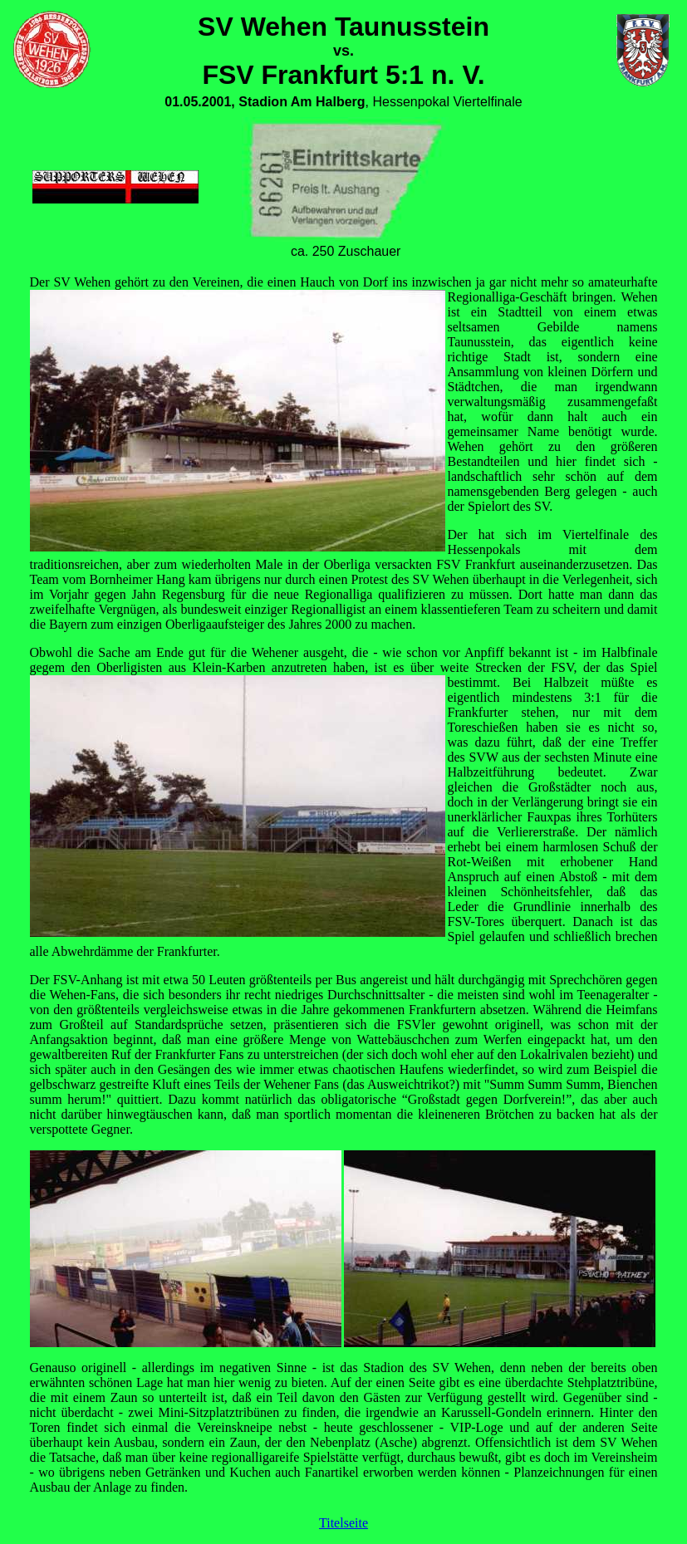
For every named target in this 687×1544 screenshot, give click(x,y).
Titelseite (343, 1523)
